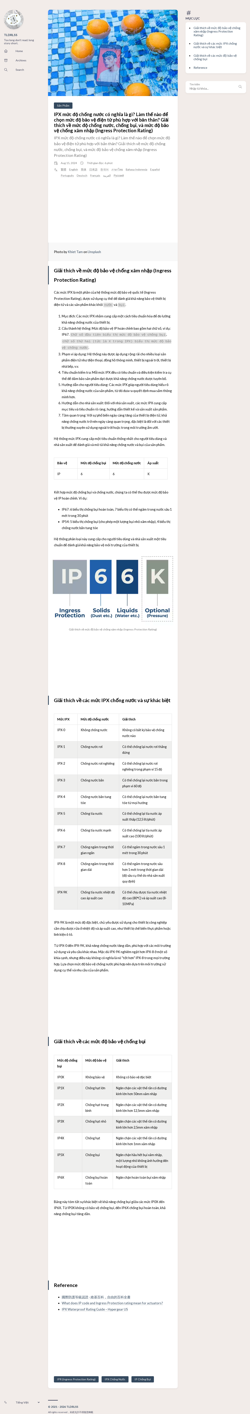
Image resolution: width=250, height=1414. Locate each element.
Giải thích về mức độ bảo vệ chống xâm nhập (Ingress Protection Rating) (217, 31)
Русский (119, 175)
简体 (83, 169)
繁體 (63, 169)
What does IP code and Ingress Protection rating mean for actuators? (112, 1303)
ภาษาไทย (117, 169)
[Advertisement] (113, 210)
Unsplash (94, 252)
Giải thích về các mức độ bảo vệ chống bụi (215, 57)
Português (67, 175)
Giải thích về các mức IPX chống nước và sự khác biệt (215, 45)
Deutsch (82, 175)
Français (95, 175)
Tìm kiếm (194, 84)
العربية (107, 175)
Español (155, 169)
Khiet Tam (75, 252)
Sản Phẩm (63, 105)
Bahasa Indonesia (136, 169)
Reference (200, 67)
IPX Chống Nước (115, 1379)
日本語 (93, 169)
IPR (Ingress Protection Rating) (76, 1379)
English (73, 169)
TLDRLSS (10, 35)
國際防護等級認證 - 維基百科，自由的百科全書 (96, 1297)
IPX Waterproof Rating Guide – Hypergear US (95, 1309)
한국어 (104, 169)
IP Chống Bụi (143, 1379)
